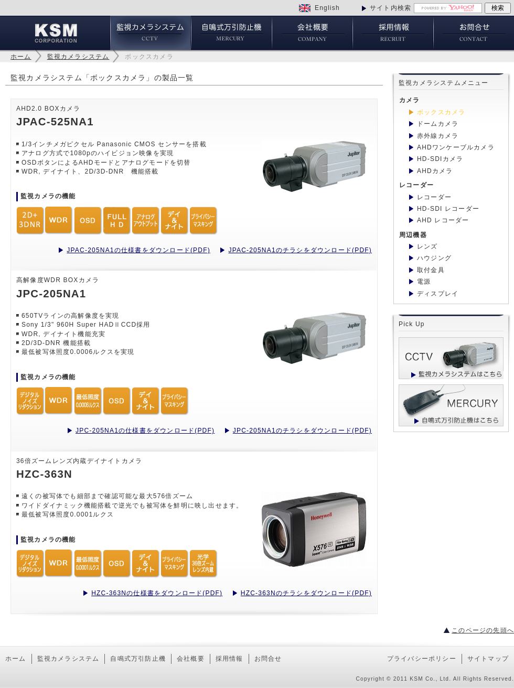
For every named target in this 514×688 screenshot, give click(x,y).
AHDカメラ (435, 171)
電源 (424, 281)
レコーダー (434, 197)
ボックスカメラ (149, 56)
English (327, 8)
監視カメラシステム (78, 56)
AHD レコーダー (443, 220)
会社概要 (191, 658)
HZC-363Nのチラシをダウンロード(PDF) (306, 593)
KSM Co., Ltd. (430, 679)
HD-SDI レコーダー (448, 208)
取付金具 (431, 270)
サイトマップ (488, 658)
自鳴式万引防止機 (138, 658)
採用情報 (229, 658)
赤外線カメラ (437, 135)
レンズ (427, 246)
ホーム (20, 56)
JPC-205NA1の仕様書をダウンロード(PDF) (145, 430)
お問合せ (268, 658)
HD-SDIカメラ (440, 159)
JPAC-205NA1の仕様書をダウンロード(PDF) (138, 250)
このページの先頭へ (483, 630)
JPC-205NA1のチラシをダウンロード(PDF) (302, 430)
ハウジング (434, 258)
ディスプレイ (437, 293)
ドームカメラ (437, 123)
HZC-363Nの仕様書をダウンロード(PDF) (156, 593)
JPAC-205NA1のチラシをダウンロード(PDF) (300, 250)
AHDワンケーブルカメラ (456, 147)
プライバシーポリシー (421, 658)
